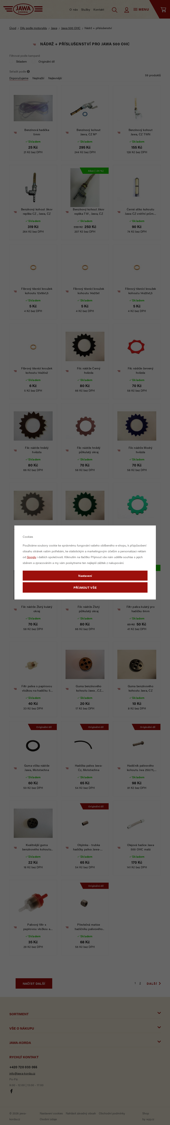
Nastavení (85, 576)
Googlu (31, 557)
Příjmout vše (85, 587)
